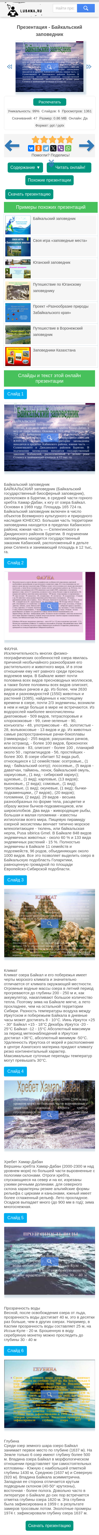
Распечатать (50, 102)
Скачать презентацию (29, 194)
